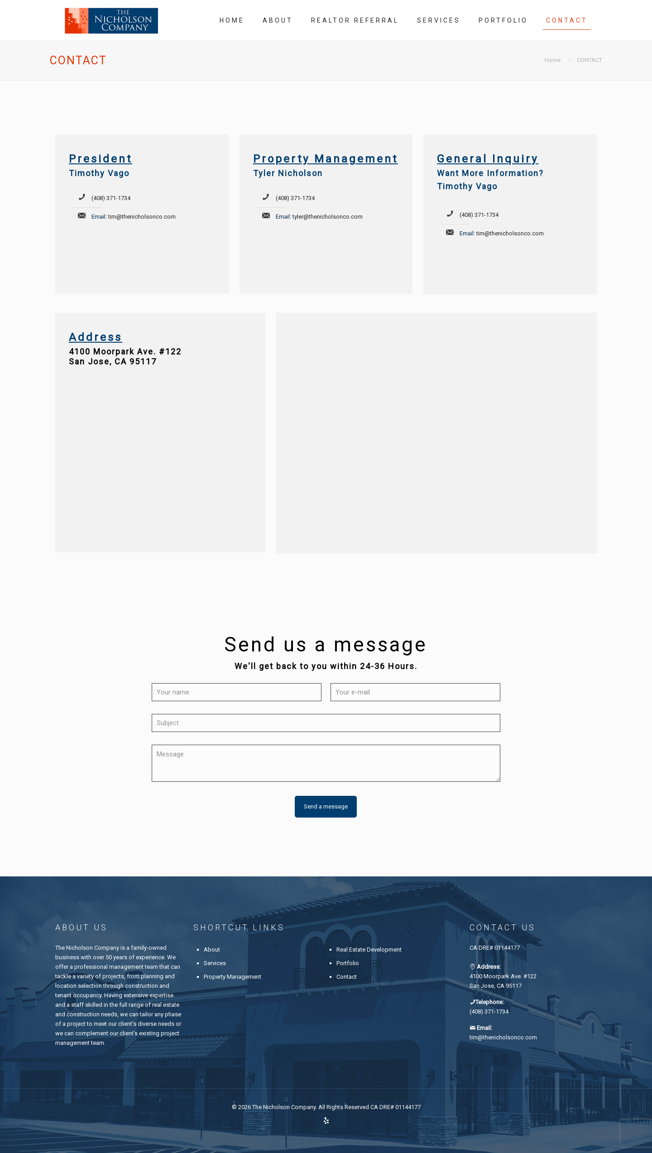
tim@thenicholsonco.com (142, 216)
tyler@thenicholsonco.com (327, 216)
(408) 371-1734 (110, 198)
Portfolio (347, 963)
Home (553, 60)
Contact (346, 976)
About (212, 949)
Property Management (232, 976)
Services (215, 963)
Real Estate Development (369, 949)
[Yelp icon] (326, 1121)
